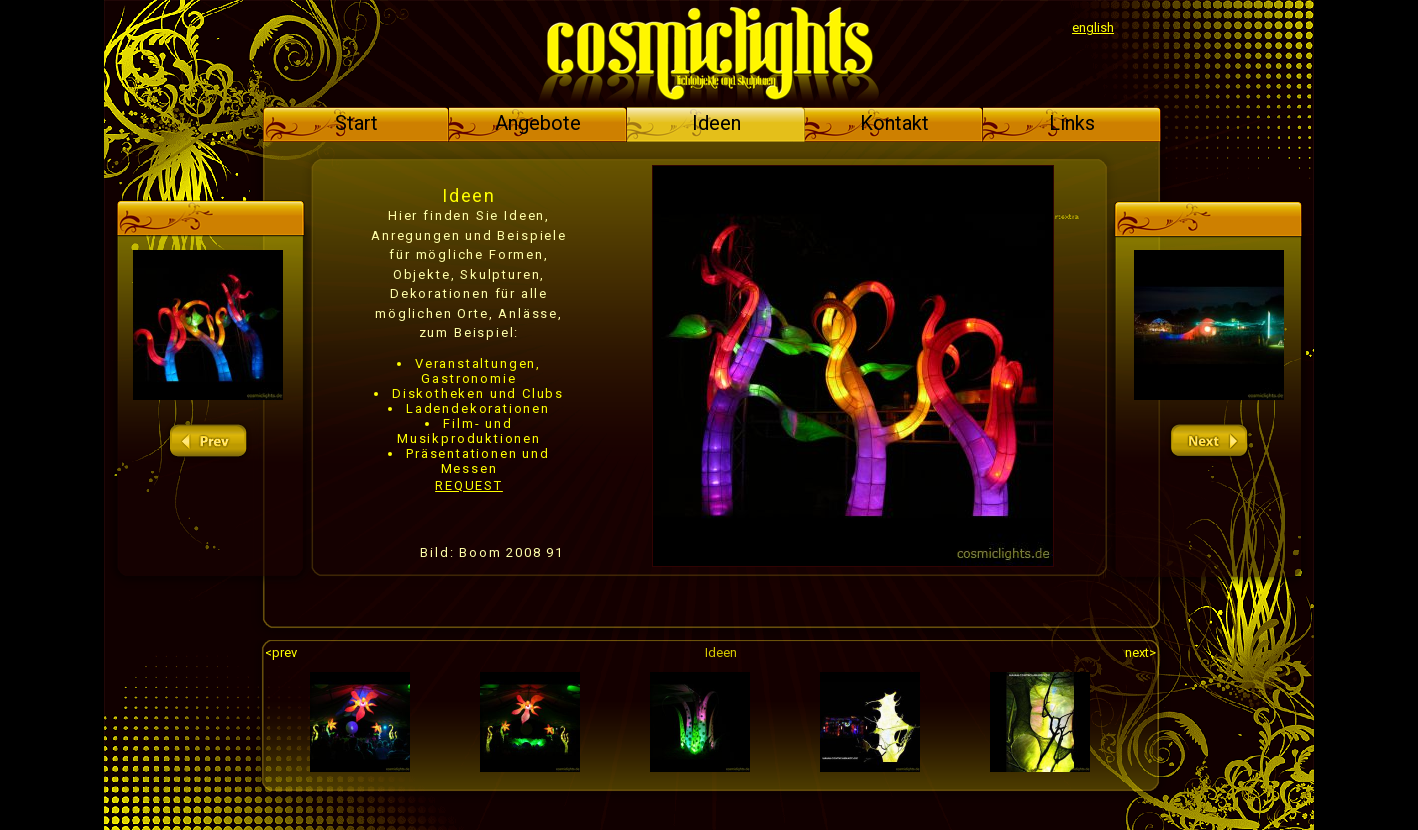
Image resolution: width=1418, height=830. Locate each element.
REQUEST (469, 485)
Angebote (538, 123)
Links (1072, 123)
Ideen (716, 123)
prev (208, 441)
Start (356, 123)
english (1093, 27)
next (1209, 441)
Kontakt (894, 123)
